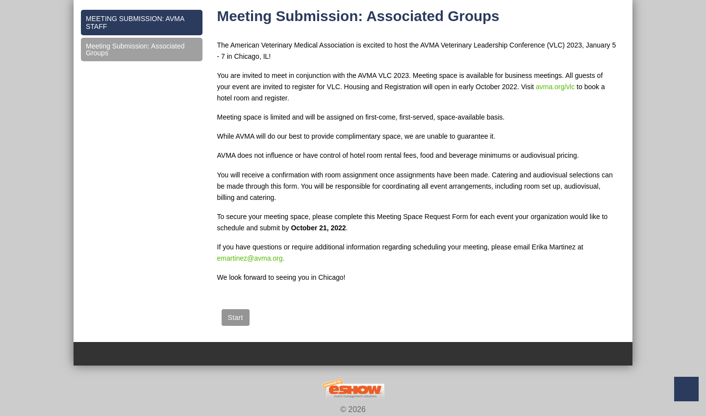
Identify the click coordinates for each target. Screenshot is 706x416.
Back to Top (686, 389)
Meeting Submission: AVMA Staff (135, 22)
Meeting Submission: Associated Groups (135, 49)
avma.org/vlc (555, 87)
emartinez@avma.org (250, 258)
